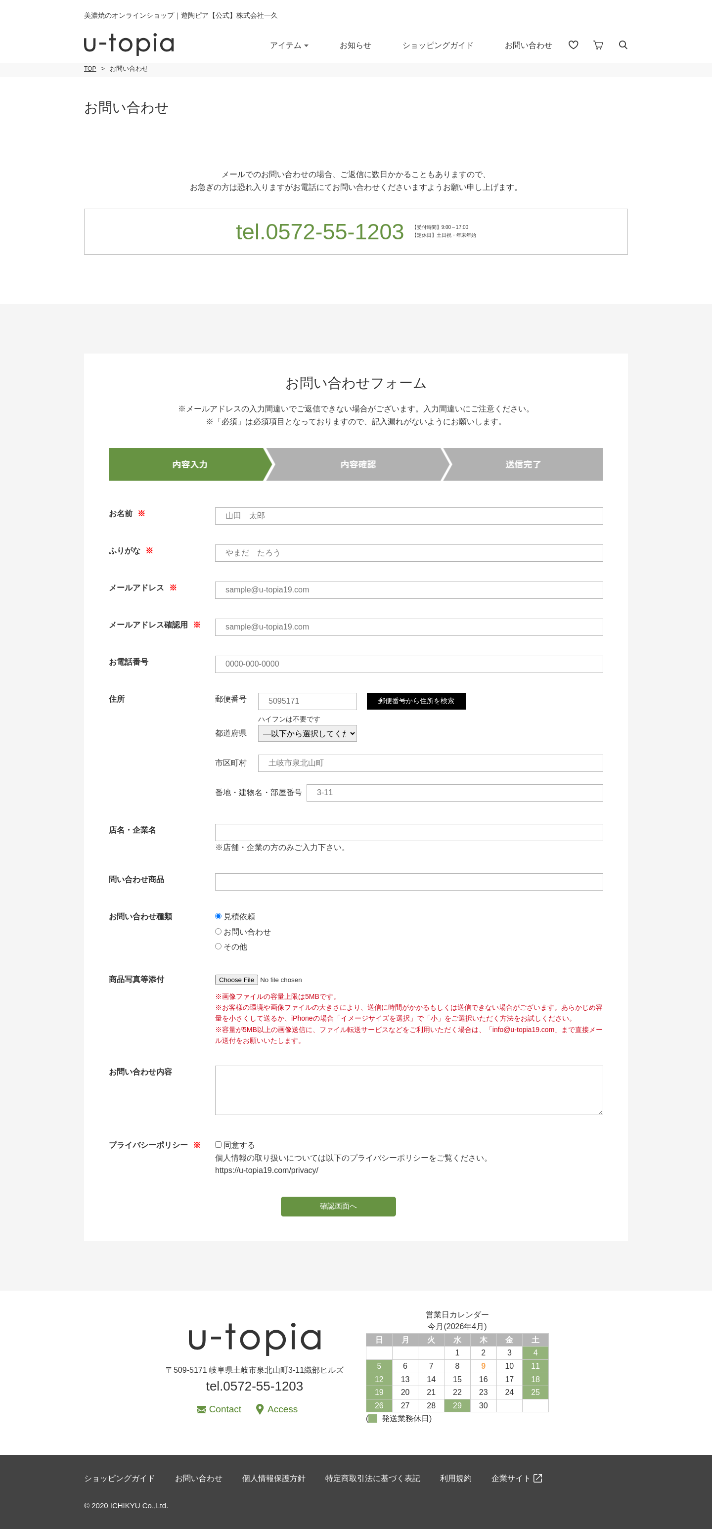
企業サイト (511, 1478)
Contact (225, 1409)
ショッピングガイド (438, 45)
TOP (90, 68)
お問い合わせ (528, 45)
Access (282, 1409)
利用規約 (456, 1478)
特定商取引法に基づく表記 (372, 1478)
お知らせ (355, 45)
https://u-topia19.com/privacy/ (266, 1170)
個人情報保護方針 (274, 1478)
